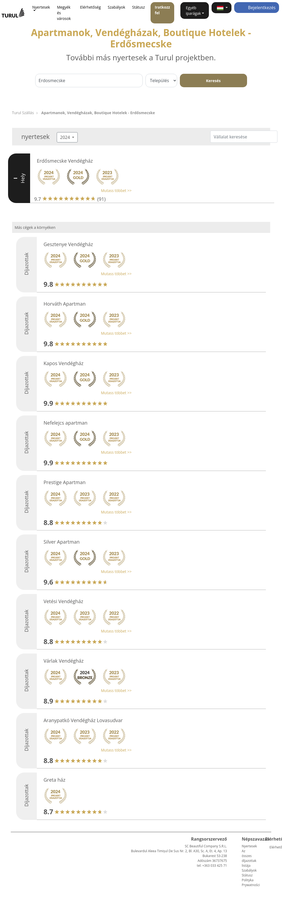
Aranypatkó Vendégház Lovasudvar (83, 720)
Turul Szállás (23, 112)
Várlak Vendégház (64, 661)
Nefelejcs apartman (65, 422)
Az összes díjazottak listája (249, 858)
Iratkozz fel (162, 10)
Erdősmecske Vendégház (65, 161)
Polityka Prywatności (251, 882)
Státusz (138, 7)
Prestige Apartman (64, 482)
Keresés (213, 80)
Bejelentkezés (257, 7)
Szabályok (116, 7)
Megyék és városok (64, 13)
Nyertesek (249, 846)
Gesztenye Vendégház (68, 244)
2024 (65, 137)
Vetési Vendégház (63, 601)
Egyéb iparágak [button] (193, 10)
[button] (221, 7)
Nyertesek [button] (41, 7)
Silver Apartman (62, 542)
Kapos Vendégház (63, 363)
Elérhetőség (90, 7)
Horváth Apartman (64, 303)
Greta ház (54, 780)
